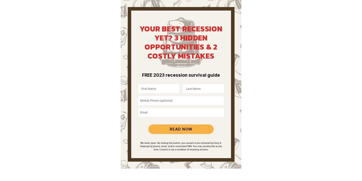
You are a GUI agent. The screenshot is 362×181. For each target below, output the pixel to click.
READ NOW (181, 129)
